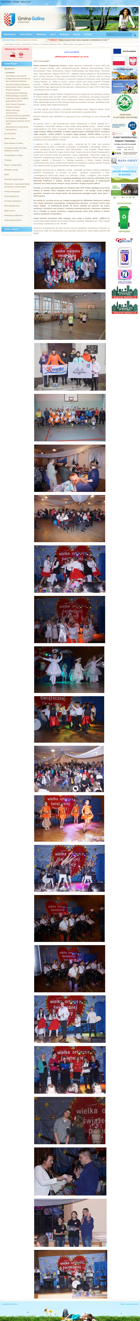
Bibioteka (41, 34)
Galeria (76, 34)
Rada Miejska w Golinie (13, 143)
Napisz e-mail (26, 2)
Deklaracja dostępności (13, 215)
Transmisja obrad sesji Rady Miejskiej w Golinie (15, 149)
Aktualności (10, 34)
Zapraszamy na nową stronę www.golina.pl (17, 128)
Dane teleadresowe (12, 206)
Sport (53, 34)
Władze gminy (9, 138)
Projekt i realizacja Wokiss (129, 1304)
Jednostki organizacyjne (13, 179)
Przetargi (16, 2)
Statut (6, 174)
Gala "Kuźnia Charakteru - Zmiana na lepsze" (16, 105)
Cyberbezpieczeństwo (13, 220)
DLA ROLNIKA (10, 134)
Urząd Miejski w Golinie (13, 155)
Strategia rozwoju (11, 170)
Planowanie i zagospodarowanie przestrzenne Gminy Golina (17, 185)
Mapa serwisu (6, 2)
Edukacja (64, 34)
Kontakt (88, 34)
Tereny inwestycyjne (12, 191)
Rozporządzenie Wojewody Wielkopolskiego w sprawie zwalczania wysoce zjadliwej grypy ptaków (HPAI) (17, 97)
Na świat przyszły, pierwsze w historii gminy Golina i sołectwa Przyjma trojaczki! (18, 87)
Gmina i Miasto (11, 229)
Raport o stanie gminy (13, 165)
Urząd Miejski (10, 64)
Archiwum (10, 72)
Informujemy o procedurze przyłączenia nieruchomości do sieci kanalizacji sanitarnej (18, 78)
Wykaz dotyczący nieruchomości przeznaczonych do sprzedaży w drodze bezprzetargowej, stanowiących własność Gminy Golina (18, 117)
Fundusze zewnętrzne (13, 201)
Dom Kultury (26, 34)
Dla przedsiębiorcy (11, 196)
